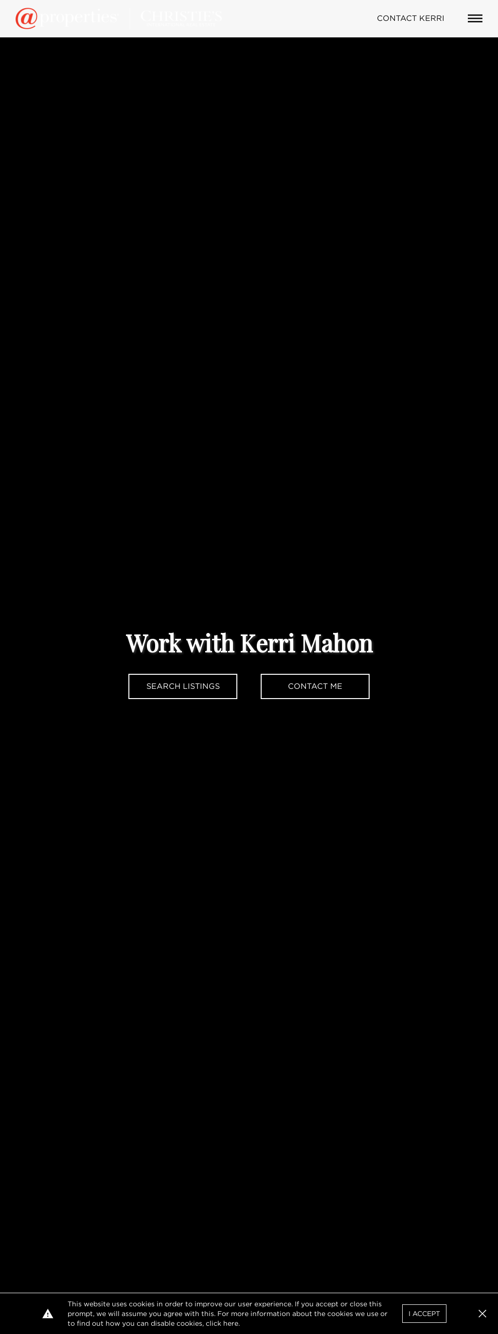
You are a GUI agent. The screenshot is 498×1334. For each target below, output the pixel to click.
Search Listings (183, 686)
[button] (482, 1313)
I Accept (424, 1313)
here (230, 1323)
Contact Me (315, 686)
